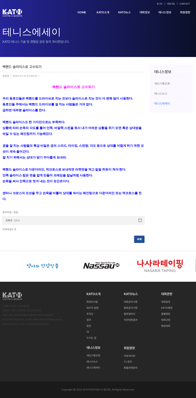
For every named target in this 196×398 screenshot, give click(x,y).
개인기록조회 (93, 355)
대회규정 (165, 319)
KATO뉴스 (124, 12)
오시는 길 (91, 337)
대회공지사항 (131, 301)
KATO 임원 (93, 307)
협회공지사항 (131, 307)
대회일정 (165, 301)
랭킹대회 (165, 325)
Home (82, 12)
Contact (185, 3)
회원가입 (171, 3)
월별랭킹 (165, 313)
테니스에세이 (93, 367)
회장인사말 (92, 301)
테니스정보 (165, 12)
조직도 (90, 313)
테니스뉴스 (92, 361)
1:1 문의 (128, 361)
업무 (89, 319)
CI (88, 331)
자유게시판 (129, 355)
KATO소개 (103, 12)
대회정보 (145, 12)
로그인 (159, 3)
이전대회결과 (131, 319)
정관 (89, 325)
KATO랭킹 (167, 307)
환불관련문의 (131, 367)
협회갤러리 (129, 313)
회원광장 (185, 12)
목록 (139, 239)
